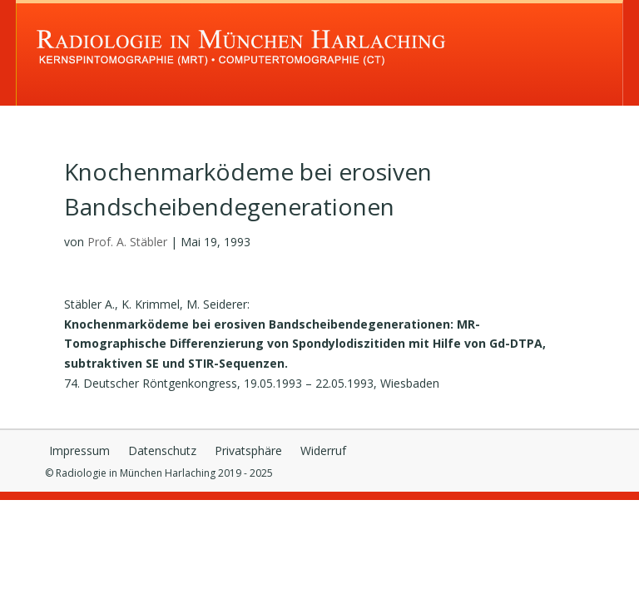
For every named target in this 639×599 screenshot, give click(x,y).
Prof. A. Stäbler (127, 242)
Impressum (79, 451)
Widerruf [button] (323, 451)
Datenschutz (162, 451)
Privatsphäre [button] (248, 451)
